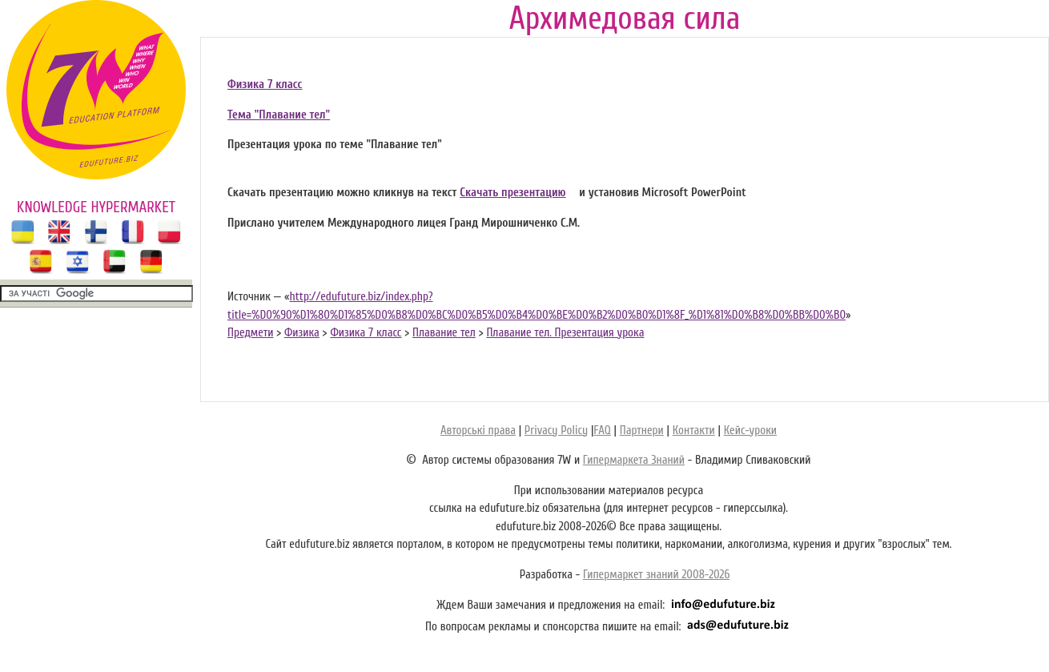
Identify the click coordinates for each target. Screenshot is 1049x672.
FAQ (601, 430)
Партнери (642, 430)
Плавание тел (444, 333)
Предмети (250, 333)
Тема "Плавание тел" (278, 115)
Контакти (694, 430)
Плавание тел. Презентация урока (565, 333)
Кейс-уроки (750, 430)
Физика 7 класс (265, 84)
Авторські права (478, 430)
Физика (302, 333)
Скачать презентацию (512, 192)
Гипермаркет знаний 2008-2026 (656, 574)
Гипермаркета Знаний (634, 460)
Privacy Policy (556, 430)
